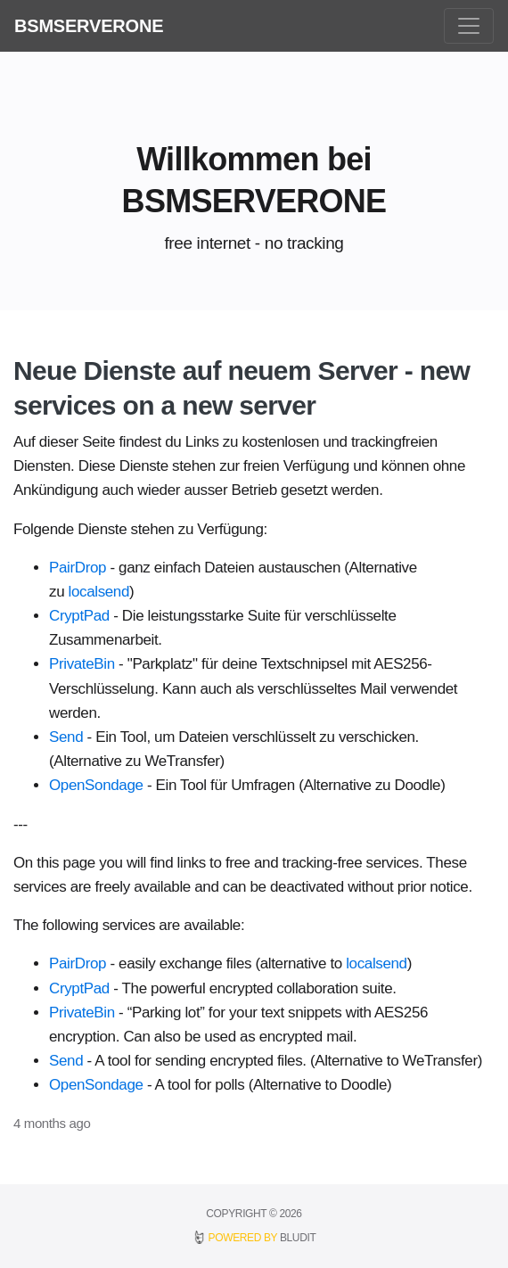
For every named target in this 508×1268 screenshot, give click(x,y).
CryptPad (79, 615)
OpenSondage (96, 785)
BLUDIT (297, 1237)
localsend (99, 591)
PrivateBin (82, 663)
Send (66, 737)
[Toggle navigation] (469, 26)
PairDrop (77, 567)
